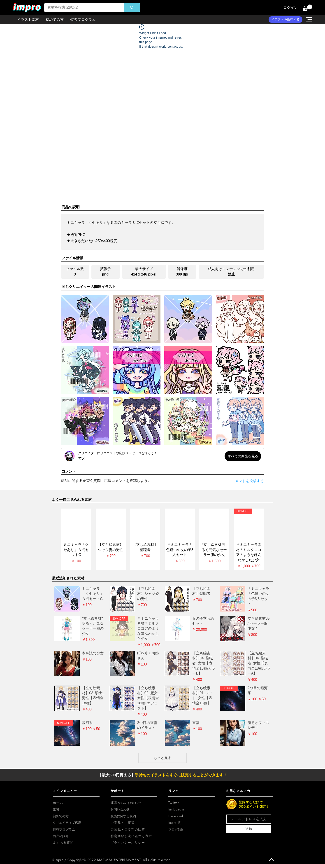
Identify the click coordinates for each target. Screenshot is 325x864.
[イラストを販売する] (285, 19)
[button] (307, 8)
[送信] (248, 829)
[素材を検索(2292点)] (80, 7)
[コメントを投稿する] (244, 481)
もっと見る (162, 758)
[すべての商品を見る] (243, 456)
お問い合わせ (120, 809)
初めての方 (61, 816)
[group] (162, 539)
